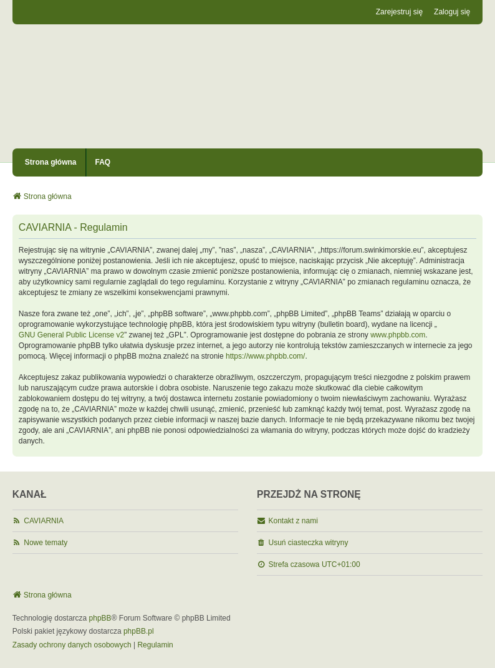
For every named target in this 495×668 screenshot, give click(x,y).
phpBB (100, 618)
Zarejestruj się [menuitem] (399, 11)
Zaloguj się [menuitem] (452, 11)
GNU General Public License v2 (71, 335)
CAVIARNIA (44, 520)
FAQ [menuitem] (103, 162)
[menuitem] (72, 645)
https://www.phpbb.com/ (265, 356)
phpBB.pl (138, 631)
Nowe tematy (45, 542)
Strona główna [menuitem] (51, 162)
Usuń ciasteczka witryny (308, 542)
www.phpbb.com (397, 335)
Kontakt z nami (293, 520)
